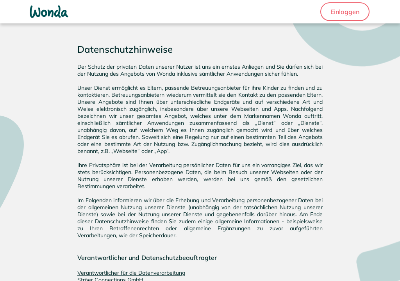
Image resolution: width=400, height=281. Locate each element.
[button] (345, 11)
